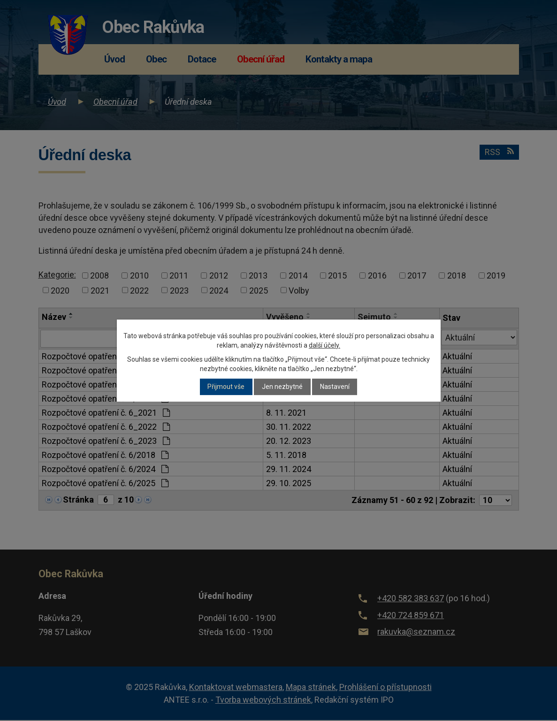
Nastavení (335, 387)
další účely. (324, 345)
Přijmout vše (225, 387)
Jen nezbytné (282, 387)
